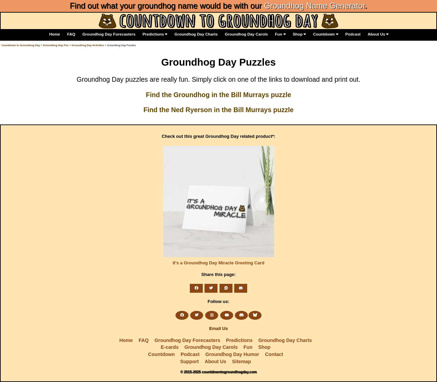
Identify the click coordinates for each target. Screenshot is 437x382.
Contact (274, 354)
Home (54, 34)
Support (189, 361)
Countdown (325, 34)
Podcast (353, 34)
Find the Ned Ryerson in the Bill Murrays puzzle (218, 110)
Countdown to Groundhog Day (20, 45)
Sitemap (241, 361)
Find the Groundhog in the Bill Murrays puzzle (218, 94)
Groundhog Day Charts (196, 34)
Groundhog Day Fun (56, 45)
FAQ (71, 34)
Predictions (154, 34)
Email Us (218, 328)
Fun (280, 34)
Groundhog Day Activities (88, 45)
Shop (299, 34)
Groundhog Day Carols (246, 34)
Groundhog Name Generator (314, 5)
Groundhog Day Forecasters (109, 34)
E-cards (170, 347)
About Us (378, 34)
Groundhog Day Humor (232, 354)
